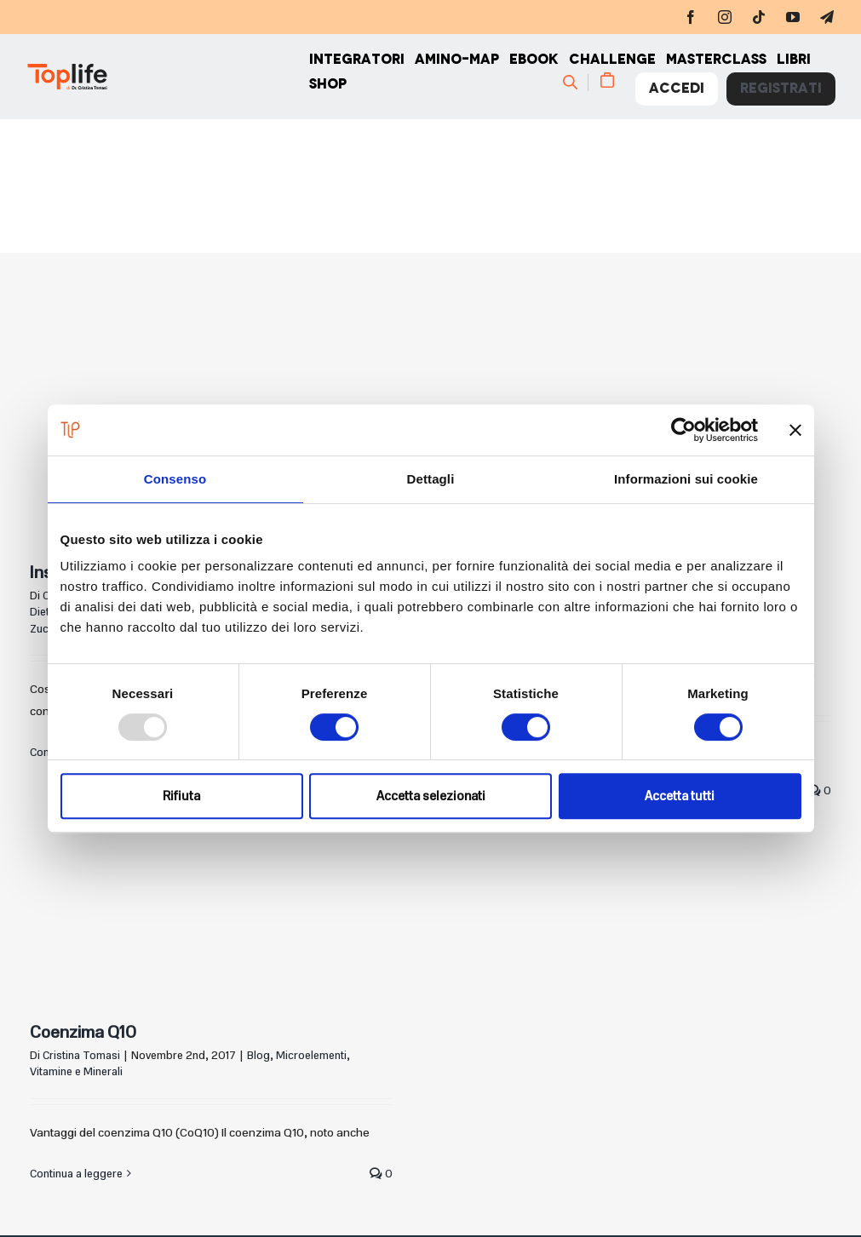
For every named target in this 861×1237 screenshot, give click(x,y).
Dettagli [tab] (431, 479)
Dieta (42, 612)
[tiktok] (759, 17)
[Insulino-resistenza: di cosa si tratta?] (211, 401)
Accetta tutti (680, 796)
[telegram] (827, 17)
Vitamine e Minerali (76, 1072)
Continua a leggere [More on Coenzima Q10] (76, 1174)
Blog (258, 1055)
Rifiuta (181, 796)
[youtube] (793, 17)
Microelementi (311, 1055)
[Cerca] (578, 81)
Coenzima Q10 (83, 1032)
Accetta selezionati (430, 796)
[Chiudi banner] (795, 430)
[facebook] (691, 17)
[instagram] (725, 17)
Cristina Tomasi (81, 1055)
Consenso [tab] (175, 479)
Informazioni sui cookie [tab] (686, 479)
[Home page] (167, 76)
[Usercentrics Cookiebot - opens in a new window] (683, 430)
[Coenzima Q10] (211, 925)
